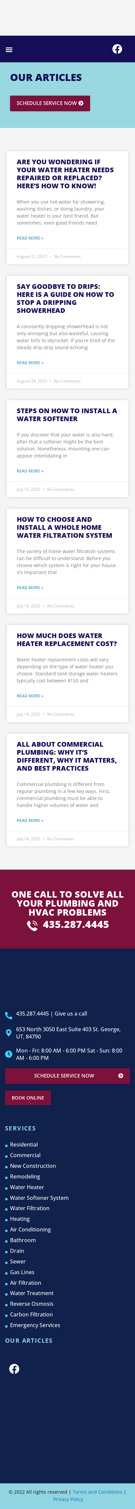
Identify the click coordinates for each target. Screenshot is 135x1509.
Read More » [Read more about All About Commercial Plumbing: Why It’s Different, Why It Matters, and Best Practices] (30, 820)
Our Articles (29, 1340)
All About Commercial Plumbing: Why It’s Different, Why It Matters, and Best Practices (67, 756)
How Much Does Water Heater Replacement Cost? (67, 639)
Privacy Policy (67, 1499)
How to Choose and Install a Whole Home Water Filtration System (64, 527)
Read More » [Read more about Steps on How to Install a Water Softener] (30, 471)
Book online (28, 1098)
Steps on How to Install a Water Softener (67, 414)
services (20, 1128)
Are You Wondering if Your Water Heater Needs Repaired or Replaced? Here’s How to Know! (65, 173)
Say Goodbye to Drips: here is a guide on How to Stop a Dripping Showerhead (65, 298)
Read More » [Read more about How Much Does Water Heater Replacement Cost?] (30, 696)
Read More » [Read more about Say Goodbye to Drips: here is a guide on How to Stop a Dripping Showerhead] (30, 363)
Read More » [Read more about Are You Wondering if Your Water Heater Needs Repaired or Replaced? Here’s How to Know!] (30, 238)
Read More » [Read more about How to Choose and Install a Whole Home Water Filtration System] (30, 587)
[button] (8, 49)
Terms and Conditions (97, 1492)
